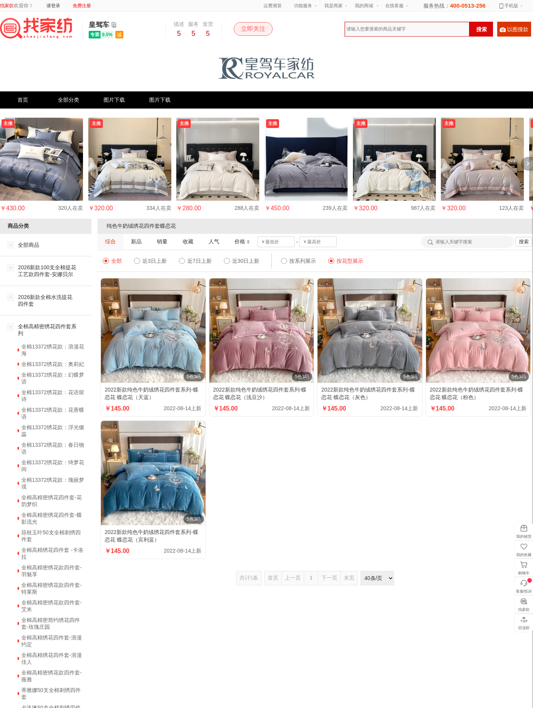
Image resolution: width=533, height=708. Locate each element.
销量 (162, 241)
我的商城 (364, 5)
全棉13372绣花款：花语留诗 (52, 395)
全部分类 (68, 100)
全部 (112, 261)
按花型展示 (345, 261)
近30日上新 (242, 261)
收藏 (188, 241)
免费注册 (82, 5)
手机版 (508, 5)
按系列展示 (298, 261)
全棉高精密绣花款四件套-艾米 (51, 605)
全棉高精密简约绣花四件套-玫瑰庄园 (50, 623)
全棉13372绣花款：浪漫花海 (52, 350)
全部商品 (28, 245)
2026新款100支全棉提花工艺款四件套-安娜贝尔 (47, 270)
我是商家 (333, 5)
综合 (110, 241)
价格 (242, 241)
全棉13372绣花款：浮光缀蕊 (52, 430)
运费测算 (272, 5)
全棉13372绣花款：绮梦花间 (52, 465)
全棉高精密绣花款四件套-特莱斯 (51, 588)
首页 (23, 100)
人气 (214, 241)
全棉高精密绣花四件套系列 (47, 329)
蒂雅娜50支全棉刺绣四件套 (51, 693)
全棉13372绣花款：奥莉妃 (52, 364)
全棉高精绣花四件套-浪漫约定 (51, 640)
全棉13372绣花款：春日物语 (52, 448)
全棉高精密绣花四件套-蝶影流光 (51, 518)
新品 (136, 241)
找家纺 (7, 5)
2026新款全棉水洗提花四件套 (45, 300)
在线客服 (394, 5)
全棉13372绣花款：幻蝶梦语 (52, 378)
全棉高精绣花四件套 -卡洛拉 (52, 553)
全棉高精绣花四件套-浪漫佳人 (51, 658)
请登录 (53, 5)
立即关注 (253, 29)
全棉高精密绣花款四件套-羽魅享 (51, 570)
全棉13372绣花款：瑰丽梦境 (52, 483)
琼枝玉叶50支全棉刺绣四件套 (51, 535)
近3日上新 (150, 261)
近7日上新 (195, 261)
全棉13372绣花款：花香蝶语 (52, 413)
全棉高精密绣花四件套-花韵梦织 (51, 500)
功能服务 (303, 5)
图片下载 (114, 100)
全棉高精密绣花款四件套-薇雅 (51, 676)
